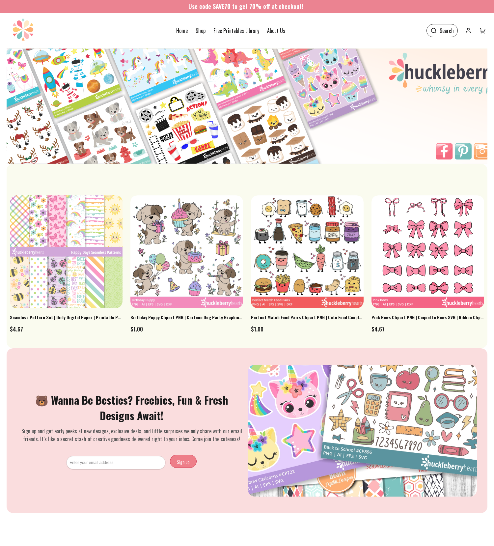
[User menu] (483, 31)
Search (447, 31)
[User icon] (468, 31)
